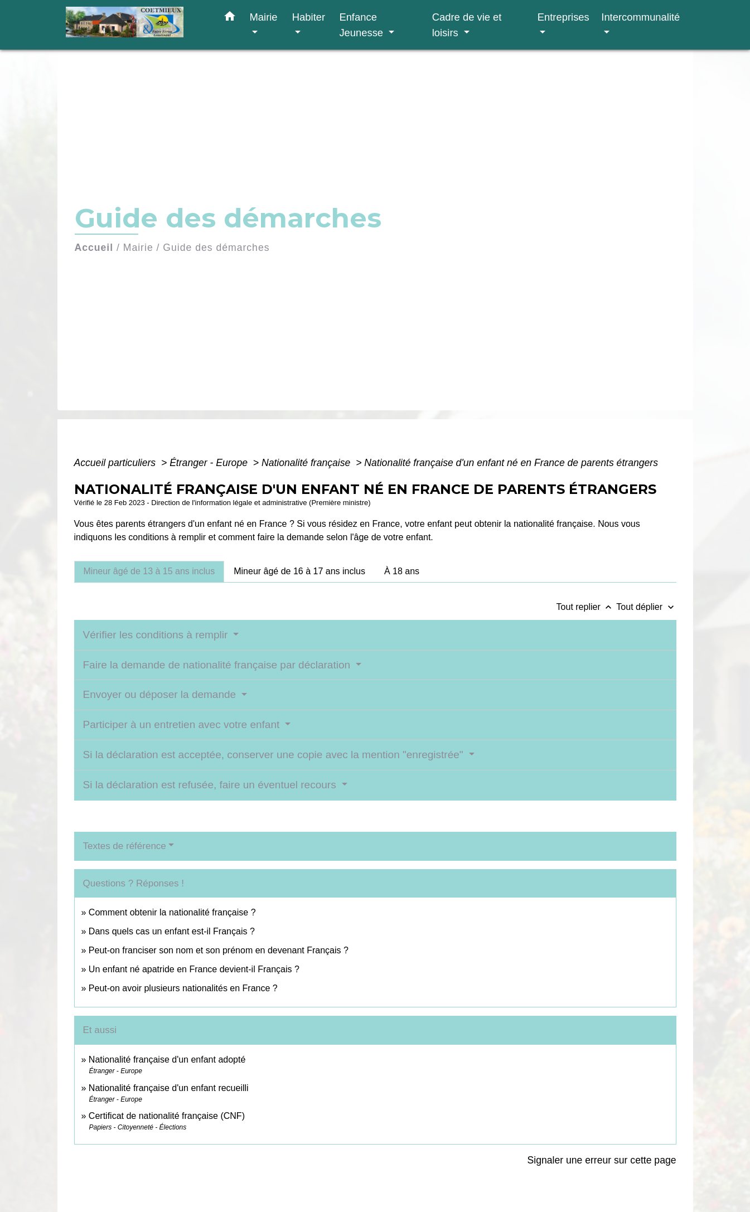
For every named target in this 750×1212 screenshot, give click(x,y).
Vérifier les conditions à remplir (157, 635)
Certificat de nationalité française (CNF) (167, 1116)
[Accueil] (135, 25)
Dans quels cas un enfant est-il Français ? (172, 931)
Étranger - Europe (210, 462)
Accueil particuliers (116, 462)
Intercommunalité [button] (640, 17)
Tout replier (587, 607)
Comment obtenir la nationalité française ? (172, 912)
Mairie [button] (264, 17)
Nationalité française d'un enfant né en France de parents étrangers (511, 462)
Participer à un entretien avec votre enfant (183, 724)
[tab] (149, 571)
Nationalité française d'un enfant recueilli (169, 1088)
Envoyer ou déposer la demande (161, 694)
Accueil (94, 247)
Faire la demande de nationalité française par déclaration (218, 665)
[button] (229, 18)
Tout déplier (646, 607)
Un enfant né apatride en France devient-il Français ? (194, 969)
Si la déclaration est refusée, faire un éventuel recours (211, 785)
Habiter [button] (308, 17)
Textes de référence (124, 846)
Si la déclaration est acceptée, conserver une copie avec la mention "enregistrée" (274, 754)
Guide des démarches (216, 247)
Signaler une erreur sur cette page (602, 1160)
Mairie (138, 247)
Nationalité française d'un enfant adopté (167, 1059)
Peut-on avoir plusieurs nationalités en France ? (183, 988)
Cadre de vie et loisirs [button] (467, 24)
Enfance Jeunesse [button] (362, 24)
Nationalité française (307, 462)
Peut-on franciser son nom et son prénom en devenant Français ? (219, 950)
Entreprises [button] (563, 17)
